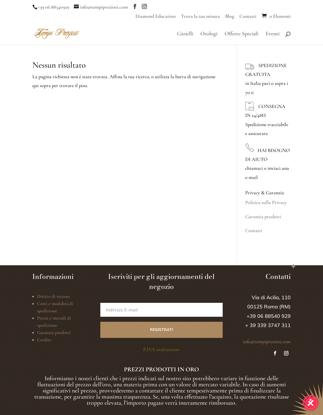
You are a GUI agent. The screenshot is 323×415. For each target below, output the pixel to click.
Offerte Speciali (241, 34)
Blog (229, 16)
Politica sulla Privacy (266, 202)
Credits (44, 340)
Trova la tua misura (200, 16)
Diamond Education (155, 16)
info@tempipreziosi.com (267, 341)
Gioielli (185, 34)
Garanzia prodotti (263, 216)
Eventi (273, 34)
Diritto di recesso (53, 296)
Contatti (247, 16)
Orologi (208, 34)
